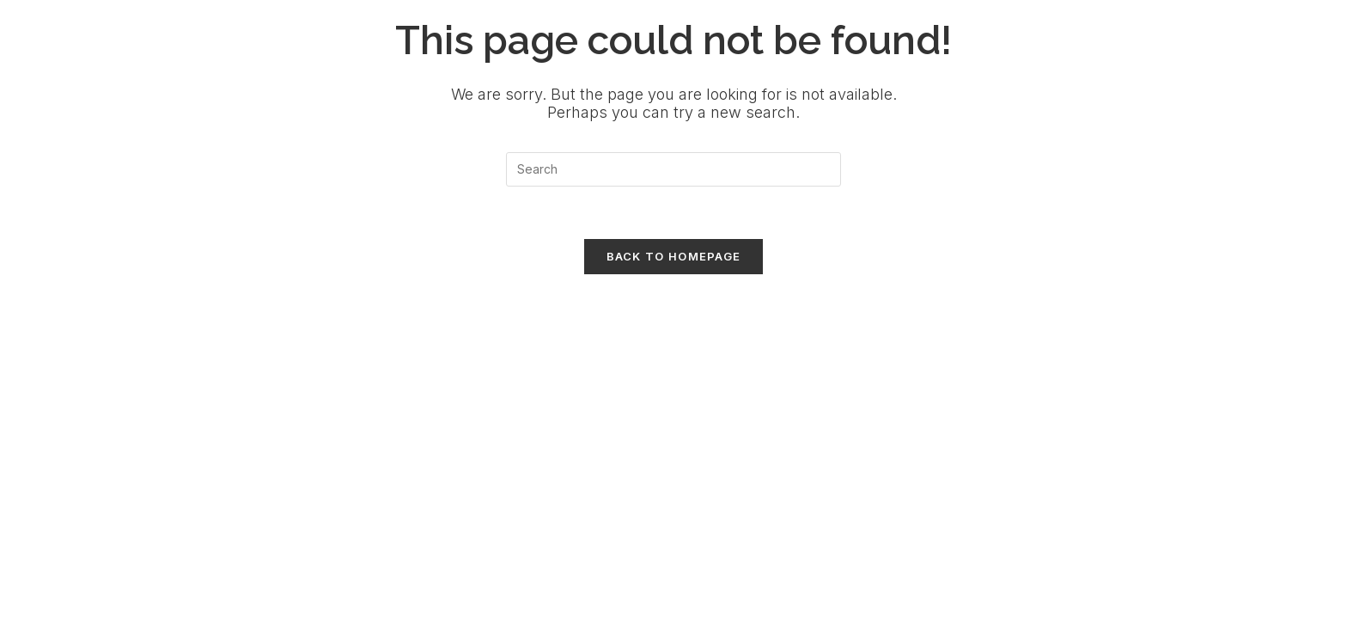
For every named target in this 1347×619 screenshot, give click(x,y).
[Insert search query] (673, 169)
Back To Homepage (673, 256)
